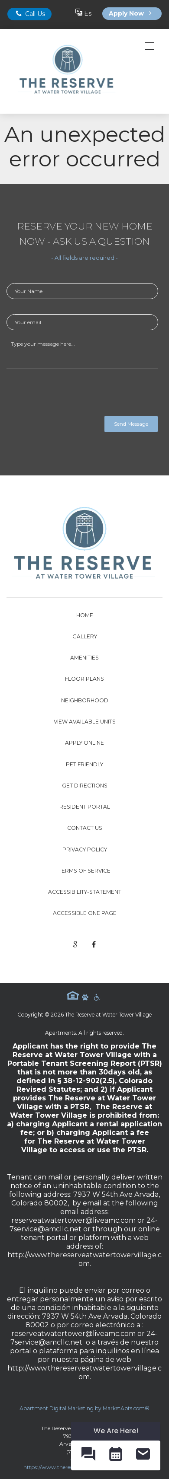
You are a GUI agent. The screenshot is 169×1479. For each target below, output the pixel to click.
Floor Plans (84, 679)
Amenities (84, 657)
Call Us (29, 14)
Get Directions (84, 785)
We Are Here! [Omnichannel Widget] (116, 1431)
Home (84, 615)
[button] (88, 1455)
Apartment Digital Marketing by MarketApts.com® (85, 1408)
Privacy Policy (84, 849)
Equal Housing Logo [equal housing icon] (73, 995)
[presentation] (72, 394)
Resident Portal (84, 806)
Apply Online (84, 743)
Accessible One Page (85, 913)
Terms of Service (84, 870)
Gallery (84, 636)
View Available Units (85, 721)
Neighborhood (84, 700)
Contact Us (84, 828)
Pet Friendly (84, 764)
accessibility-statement (84, 892)
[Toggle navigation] (147, 46)
